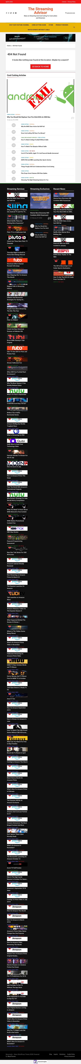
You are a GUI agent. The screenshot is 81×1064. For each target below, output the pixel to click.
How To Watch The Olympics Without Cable (34, 146)
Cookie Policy (71, 1054)
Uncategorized (34, 210)
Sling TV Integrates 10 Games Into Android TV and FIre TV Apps (17, 212)
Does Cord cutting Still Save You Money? (33, 133)
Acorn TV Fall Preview (14, 868)
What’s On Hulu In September (16, 394)
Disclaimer (62, 1054)
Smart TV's (10, 214)
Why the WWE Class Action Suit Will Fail (33, 126)
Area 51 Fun (11, 699)
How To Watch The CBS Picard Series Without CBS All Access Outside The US (17, 732)
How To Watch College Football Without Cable (34, 140)
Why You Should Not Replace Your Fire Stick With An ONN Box (28, 117)
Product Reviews (62, 25)
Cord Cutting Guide (39, 25)
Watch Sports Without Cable (39, 30)
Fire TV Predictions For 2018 (16, 976)
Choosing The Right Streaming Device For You (34, 180)
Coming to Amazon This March (17, 762)
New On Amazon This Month (16, 911)
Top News (32, 151)
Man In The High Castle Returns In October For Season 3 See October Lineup (17, 879)
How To (31, 177)
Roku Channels (21, 322)
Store (51, 25)
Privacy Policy (71, 1)
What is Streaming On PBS (15, 435)
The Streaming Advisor (40, 11)
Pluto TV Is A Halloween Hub (16, 232)
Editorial (17, 114)
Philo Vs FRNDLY (12, 320)
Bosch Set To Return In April (16, 753)
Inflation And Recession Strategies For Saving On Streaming (15, 300)
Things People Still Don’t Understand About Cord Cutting (37, 166)
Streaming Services (18, 214)
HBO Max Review (12, 532)
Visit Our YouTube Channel (19, 25)
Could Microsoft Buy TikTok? (16, 403)
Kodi (20, 1035)
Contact (64, 1)
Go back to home (40, 67)
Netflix (9, 225)
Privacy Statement (69, 1056)
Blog (50, 1054)
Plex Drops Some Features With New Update (34, 173)
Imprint (56, 1054)
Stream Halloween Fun (14, 363)
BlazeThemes (12, 1056)
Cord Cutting (11, 114)
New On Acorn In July (14, 467)
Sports (31, 144)
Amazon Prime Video (12, 257)
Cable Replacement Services (29, 137)
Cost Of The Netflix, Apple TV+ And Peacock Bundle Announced (39, 153)
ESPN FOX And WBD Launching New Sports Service (36, 160)
